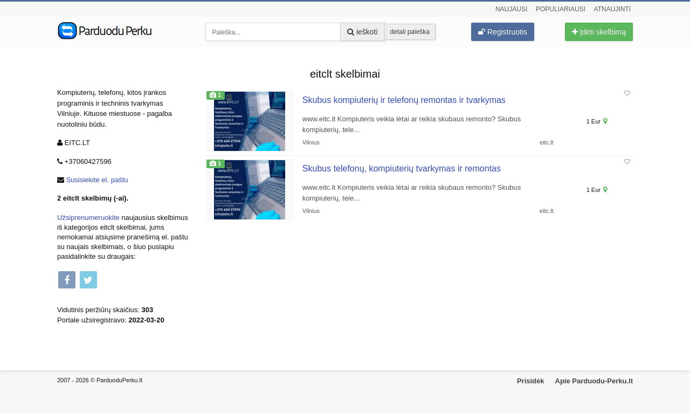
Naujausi (511, 9)
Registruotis (502, 31)
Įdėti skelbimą (599, 31)
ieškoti (362, 31)
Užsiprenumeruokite (88, 218)
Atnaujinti (612, 9)
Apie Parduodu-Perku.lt (594, 381)
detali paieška (410, 32)
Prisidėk (530, 381)
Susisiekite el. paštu (97, 180)
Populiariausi (560, 9)
